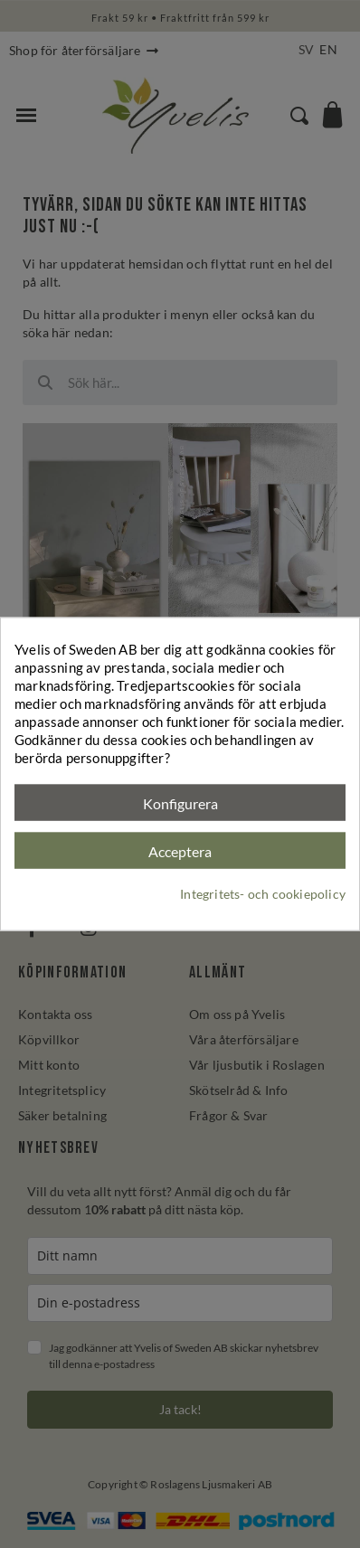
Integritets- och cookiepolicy (263, 893)
